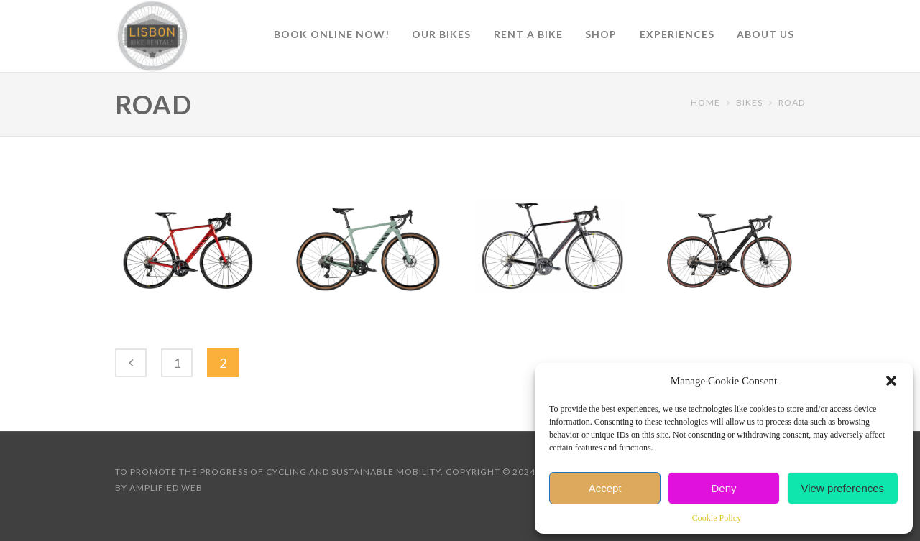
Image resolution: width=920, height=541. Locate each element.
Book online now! (332, 34)
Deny (723, 488)
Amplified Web (166, 487)
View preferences (843, 488)
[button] (891, 381)
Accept (605, 488)
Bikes (749, 102)
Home (705, 102)
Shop (601, 34)
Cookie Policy (716, 518)
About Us (765, 34)
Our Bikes (441, 34)
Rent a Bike (528, 34)
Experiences (677, 34)
